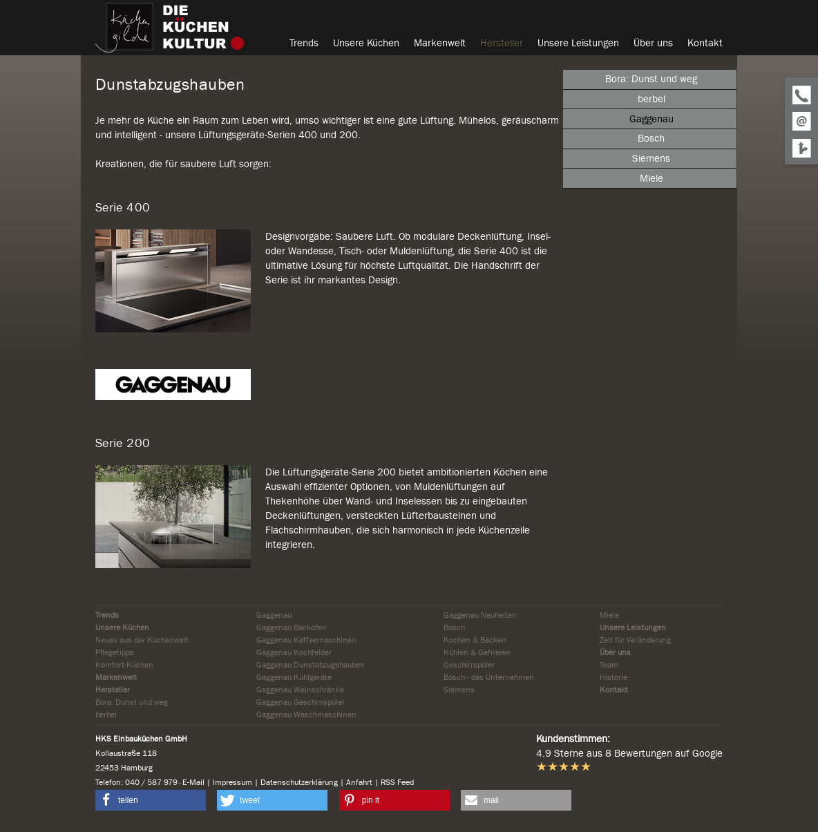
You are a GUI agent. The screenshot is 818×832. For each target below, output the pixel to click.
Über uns (615, 652)
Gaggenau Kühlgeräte (294, 677)
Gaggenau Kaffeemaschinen (306, 640)
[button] (150, 800)
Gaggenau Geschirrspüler (300, 702)
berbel (106, 714)
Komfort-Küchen (124, 665)
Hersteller (112, 689)
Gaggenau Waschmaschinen (306, 714)
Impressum (232, 782)
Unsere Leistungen (633, 627)
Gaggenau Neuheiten (480, 615)
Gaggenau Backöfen (291, 627)
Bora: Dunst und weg (131, 702)
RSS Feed (397, 782)
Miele (609, 615)
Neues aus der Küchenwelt (142, 640)
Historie (613, 677)
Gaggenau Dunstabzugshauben (310, 665)
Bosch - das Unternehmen (489, 677)
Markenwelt (116, 677)
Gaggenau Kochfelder (294, 652)
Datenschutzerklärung (299, 782)
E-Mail (193, 782)
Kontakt (614, 689)
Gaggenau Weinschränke (300, 689)
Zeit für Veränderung (635, 640)
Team (609, 665)
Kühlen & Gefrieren (477, 652)
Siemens (459, 689)
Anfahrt (359, 782)
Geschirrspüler (469, 665)
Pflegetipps (114, 652)
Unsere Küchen (122, 627)
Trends (107, 615)
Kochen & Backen (475, 640)
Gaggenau (274, 615)
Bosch (454, 627)
